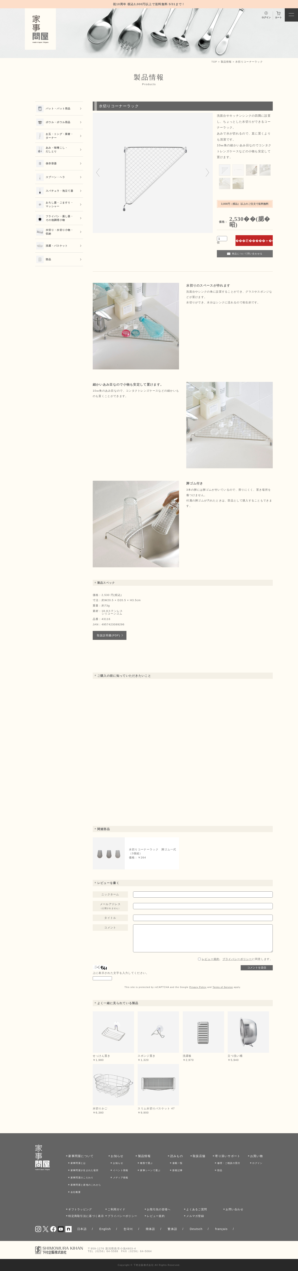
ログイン (257, 1163)
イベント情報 (120, 1170)
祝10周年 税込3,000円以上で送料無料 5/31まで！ (149, 4)
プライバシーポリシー (237, 959)
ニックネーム (110, 894)
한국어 (128, 1229)
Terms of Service (223, 987)
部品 (219, 1170)
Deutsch (196, 1229)
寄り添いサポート (227, 1156)
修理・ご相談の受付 (228, 1163)
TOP (214, 61)
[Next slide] (207, 173)
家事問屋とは (78, 1163)
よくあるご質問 (196, 1209)
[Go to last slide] (98, 173)
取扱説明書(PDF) (108, 635)
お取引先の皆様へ (159, 1209)
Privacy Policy (198, 987)
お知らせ (117, 1156)
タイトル (110, 917)
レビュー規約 (211, 959)
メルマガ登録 (195, 1216)
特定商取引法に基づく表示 (86, 1216)
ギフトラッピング (80, 1209)
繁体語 (172, 1229)
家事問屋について (81, 1156)
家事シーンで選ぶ (150, 1170)
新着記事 (177, 1170)
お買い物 (256, 1156)
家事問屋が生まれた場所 (85, 1170)
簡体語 (150, 1229)
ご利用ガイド (116, 1209)
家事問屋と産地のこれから (86, 1185)
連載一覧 (177, 1163)
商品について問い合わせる (247, 253)
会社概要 (76, 1192)
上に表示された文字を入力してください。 (121, 972)
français (221, 1229)
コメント (110, 927)
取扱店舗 (199, 1156)
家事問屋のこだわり (82, 1177)
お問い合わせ (234, 1209)
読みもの (176, 1156)
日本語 (82, 1229)
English (105, 1229)
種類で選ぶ (146, 1163)
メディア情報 (120, 1177)
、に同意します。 (237, 959)
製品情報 (226, 61)
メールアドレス (110, 906)
